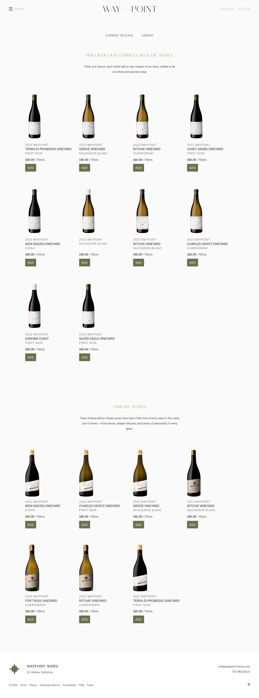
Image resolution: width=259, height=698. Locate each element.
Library (147, 35)
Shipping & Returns (50, 685)
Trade (90, 685)
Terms (23, 685)
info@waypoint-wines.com (234, 666)
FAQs (81, 685)
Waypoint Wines (129, 9)
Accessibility (69, 685)
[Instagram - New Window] (249, 684)
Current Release (119, 35)
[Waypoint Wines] (14, 669)
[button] (16, 9)
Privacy (33, 685)
